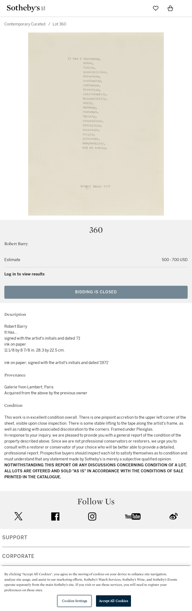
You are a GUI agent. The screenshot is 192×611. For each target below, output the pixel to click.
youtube (133, 516)
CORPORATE (18, 556)
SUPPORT (14, 538)
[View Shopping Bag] (170, 8)
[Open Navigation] (185, 8)
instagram (92, 516)
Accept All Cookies (113, 601)
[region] (96, 588)
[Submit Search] (141, 8)
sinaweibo (173, 516)
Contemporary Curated (24, 24)
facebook (55, 516)
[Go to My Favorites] (155, 8)
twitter (18, 516)
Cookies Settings (74, 601)
